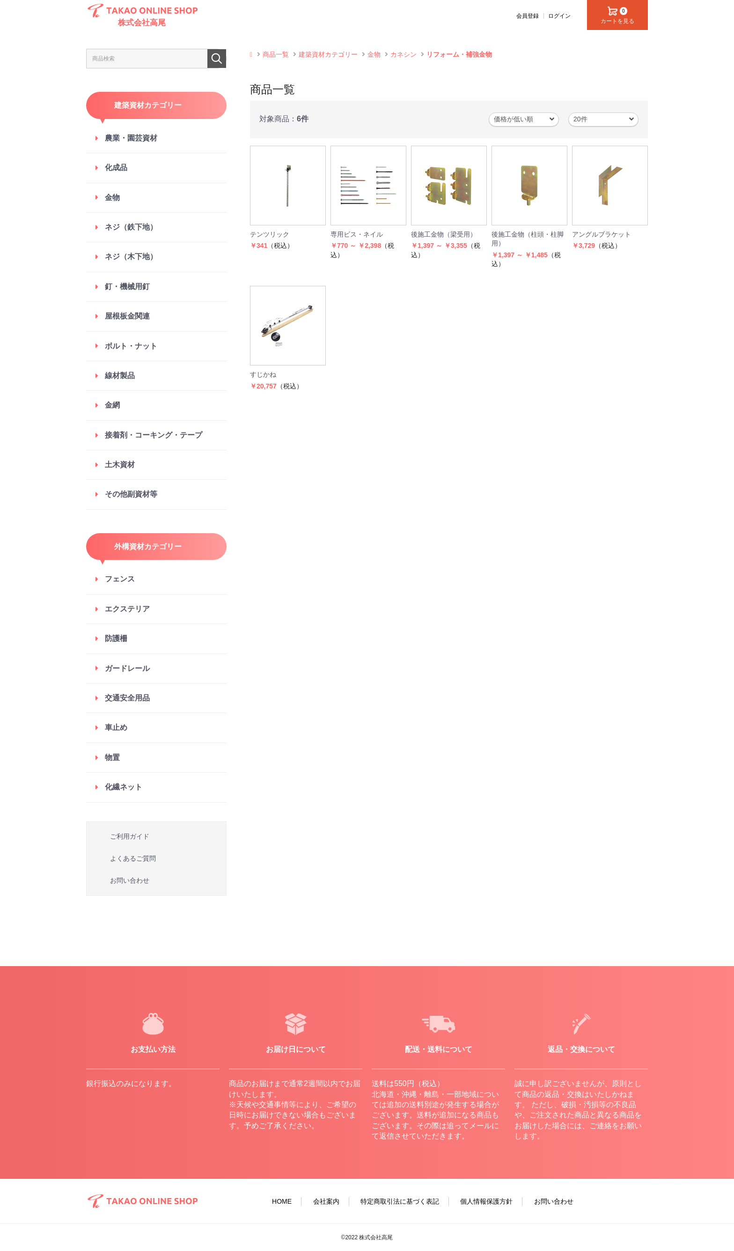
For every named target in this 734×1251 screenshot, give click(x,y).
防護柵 (116, 638)
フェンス (120, 579)
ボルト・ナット (131, 346)
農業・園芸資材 (131, 138)
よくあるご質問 (133, 858)
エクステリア (127, 609)
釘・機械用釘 (127, 286)
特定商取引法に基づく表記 (399, 1201)
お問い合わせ (129, 880)
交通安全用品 (127, 698)
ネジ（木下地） (131, 257)
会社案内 (326, 1201)
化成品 (116, 167)
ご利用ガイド (129, 836)
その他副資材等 (131, 494)
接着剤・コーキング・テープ (153, 435)
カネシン (403, 54)
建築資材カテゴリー (328, 54)
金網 (112, 405)
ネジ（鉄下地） (131, 227)
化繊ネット (123, 787)
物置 (112, 757)
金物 (112, 197)
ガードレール (127, 668)
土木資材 (120, 465)
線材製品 (120, 376)
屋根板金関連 (127, 316)
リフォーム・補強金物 (459, 54)
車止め (116, 727)
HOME (282, 1201)
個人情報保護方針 (486, 1201)
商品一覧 (276, 54)
